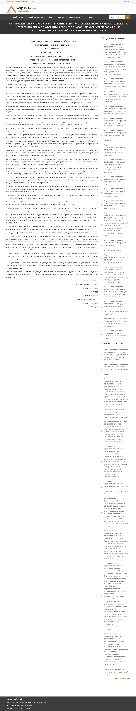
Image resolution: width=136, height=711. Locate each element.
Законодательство (56, 17)
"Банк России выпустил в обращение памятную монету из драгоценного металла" (116, 369)
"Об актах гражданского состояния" (115, 122)
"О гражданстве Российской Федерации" (114, 258)
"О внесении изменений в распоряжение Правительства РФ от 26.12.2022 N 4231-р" (116, 487)
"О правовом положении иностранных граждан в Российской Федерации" (115, 165)
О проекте (90, 17)
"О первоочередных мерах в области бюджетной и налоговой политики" (115, 292)
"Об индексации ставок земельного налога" (115, 334)
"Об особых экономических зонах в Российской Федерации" (115, 245)
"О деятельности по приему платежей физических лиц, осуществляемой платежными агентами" (115, 68)
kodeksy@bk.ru (30, 705)
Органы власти (75, 17)
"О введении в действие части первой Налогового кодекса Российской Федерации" (116, 307)
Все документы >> (122, 678)
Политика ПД (28, 709)
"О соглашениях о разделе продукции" (115, 192)
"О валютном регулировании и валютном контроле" (115, 150)
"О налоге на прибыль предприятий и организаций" (116, 322)
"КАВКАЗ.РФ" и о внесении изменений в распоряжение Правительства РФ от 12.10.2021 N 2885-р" (116, 512)
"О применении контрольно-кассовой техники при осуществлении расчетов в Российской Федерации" (115, 50)
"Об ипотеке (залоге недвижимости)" (116, 204)
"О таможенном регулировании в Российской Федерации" (115, 135)
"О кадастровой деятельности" (115, 180)
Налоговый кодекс (15, 17)
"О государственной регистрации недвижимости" (115, 110)
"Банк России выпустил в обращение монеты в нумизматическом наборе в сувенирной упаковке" (116, 355)
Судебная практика (36, 17)
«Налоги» (42, 702)
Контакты (126, 2)
